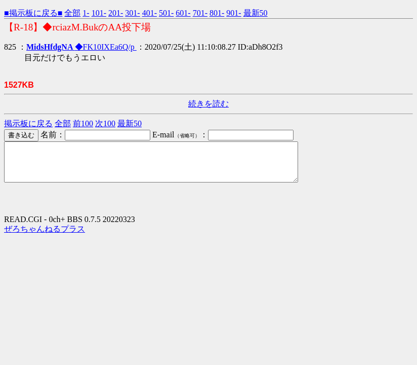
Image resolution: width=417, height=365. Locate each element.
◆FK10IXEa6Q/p (81, 47)
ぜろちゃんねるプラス (44, 236)
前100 (83, 123)
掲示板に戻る (28, 123)
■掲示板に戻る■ (33, 13)
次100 (105, 123)
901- (233, 13)
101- (99, 13)
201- (115, 13)
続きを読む (208, 103)
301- (132, 13)
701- (200, 13)
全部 (72, 13)
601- (183, 13)
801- (217, 13)
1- (85, 13)
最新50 (255, 13)
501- (166, 13)
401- (149, 13)
